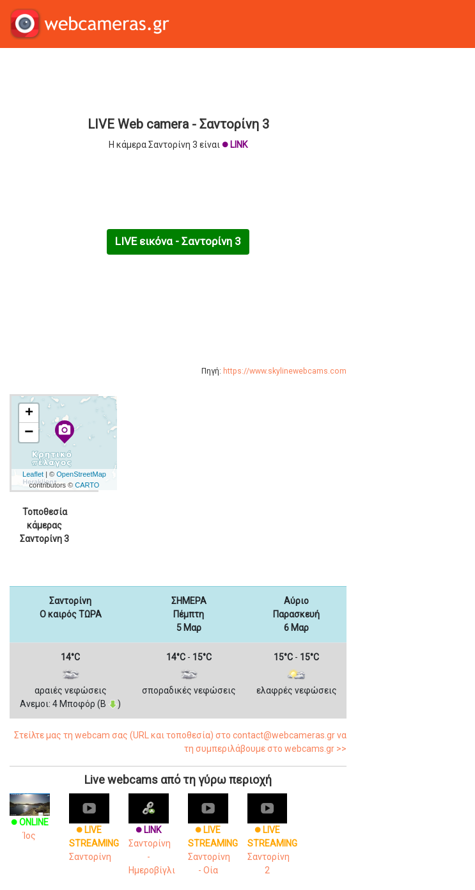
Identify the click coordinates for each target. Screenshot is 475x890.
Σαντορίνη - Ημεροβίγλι (151, 838)
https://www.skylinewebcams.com (285, 371)
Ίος (30, 820)
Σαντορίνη (94, 832)
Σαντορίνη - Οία (213, 838)
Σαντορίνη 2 (272, 838)
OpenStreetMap (81, 474)
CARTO (87, 485)
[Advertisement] (178, 80)
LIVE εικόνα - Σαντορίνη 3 (178, 241)
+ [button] (29, 413)
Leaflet (32, 474)
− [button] (28, 432)
